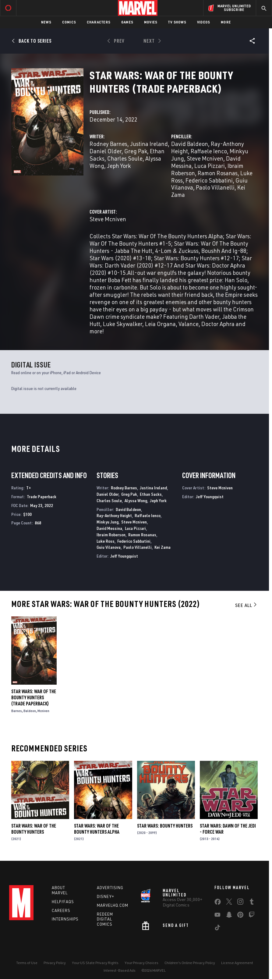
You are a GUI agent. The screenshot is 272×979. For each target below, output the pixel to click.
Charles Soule (125, 158)
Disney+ (105, 896)
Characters (98, 22)
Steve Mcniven (205, 158)
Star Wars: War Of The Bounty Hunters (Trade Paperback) (33, 697)
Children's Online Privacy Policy (189, 962)
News (46, 22)
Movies (150, 22)
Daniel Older (106, 150)
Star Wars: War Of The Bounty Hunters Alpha (96, 829)
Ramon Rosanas (218, 172)
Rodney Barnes (108, 143)
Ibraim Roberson (111, 534)
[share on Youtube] (217, 916)
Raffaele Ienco (209, 150)
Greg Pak (135, 150)
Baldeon (29, 710)
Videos (203, 22)
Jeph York (119, 165)
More (226, 22)
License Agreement (237, 962)
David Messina (109, 528)
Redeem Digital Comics (105, 919)
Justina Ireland (149, 143)
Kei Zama (162, 547)
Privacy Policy (55, 962)
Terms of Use (26, 962)
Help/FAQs (63, 901)
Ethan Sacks (151, 494)
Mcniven (43, 710)
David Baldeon (189, 143)
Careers (61, 910)
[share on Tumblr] (252, 903)
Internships (65, 919)
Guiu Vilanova (109, 547)
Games (127, 22)
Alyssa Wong (136, 500)
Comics (69, 22)
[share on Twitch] (252, 916)
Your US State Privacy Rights (95, 962)
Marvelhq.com (112, 905)
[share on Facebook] (217, 903)
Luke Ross (106, 541)
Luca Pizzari (209, 165)
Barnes (16, 710)
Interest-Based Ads (120, 970)
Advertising (110, 887)
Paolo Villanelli (215, 187)
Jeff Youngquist (124, 556)
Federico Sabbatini (209, 180)
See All (246, 605)
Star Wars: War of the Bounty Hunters (33, 829)
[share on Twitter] (229, 903)
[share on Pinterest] (240, 916)
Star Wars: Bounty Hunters (165, 826)
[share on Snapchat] (229, 916)
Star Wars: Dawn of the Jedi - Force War (228, 829)
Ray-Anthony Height (114, 515)
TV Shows (177, 22)
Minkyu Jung (107, 521)
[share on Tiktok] (217, 929)
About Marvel (60, 890)
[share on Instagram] (240, 903)
